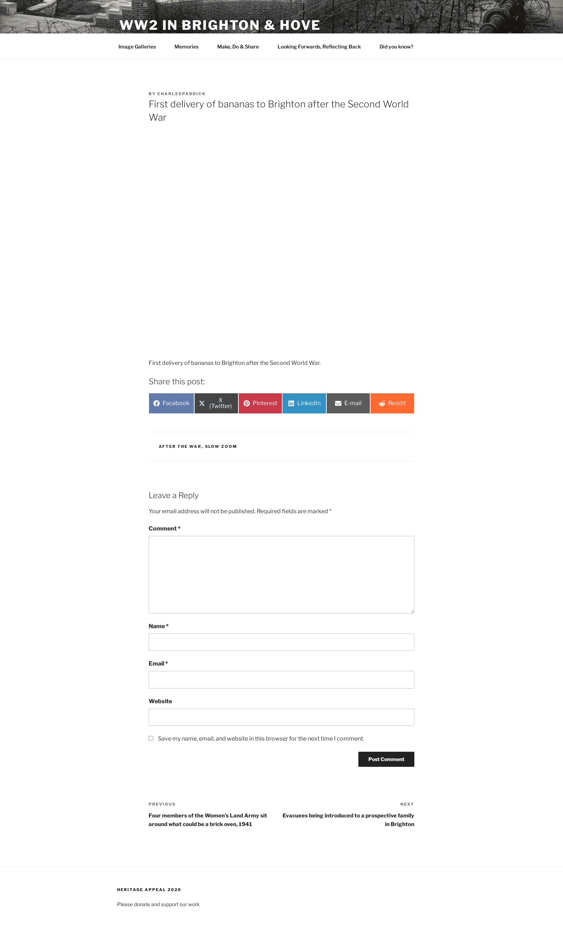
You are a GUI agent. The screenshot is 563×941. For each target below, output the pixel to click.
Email (158, 663)
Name (159, 626)
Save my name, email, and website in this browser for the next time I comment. (261, 738)
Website (160, 701)
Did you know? (400, 46)
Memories (190, 46)
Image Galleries (140, 46)
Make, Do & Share (241, 46)
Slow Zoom (221, 446)
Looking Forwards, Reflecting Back (323, 46)
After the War (180, 446)
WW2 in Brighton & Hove (220, 25)
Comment (165, 528)
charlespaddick (181, 93)
